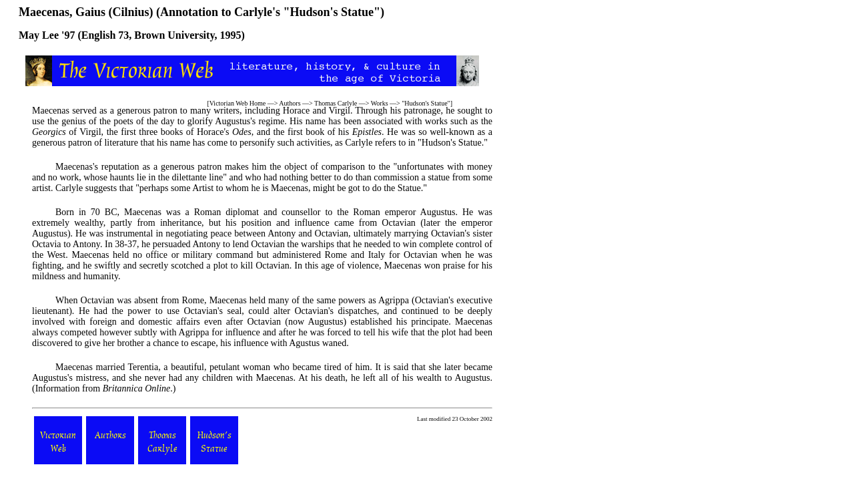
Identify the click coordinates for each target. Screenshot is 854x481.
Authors (289, 103)
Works (379, 103)
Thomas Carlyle (335, 103)
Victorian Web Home (237, 103)
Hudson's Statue (425, 103)
